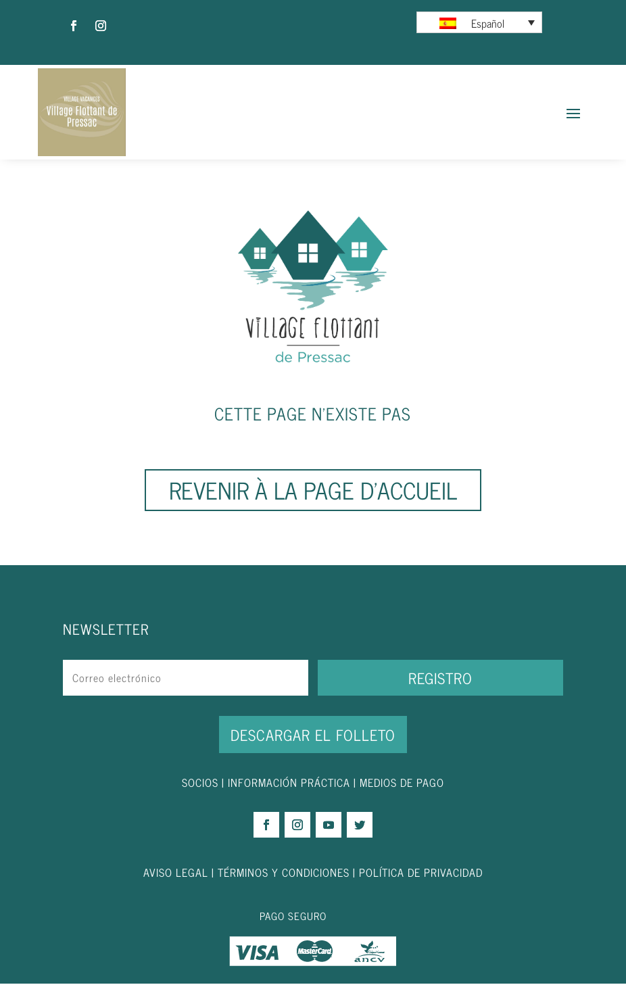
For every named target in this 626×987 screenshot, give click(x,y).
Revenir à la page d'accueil (313, 493)
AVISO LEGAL (175, 875)
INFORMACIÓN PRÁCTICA (289, 785)
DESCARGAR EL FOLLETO (313, 737)
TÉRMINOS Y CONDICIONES (284, 875)
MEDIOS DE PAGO (402, 785)
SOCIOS (200, 785)
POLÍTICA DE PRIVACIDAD (421, 875)
